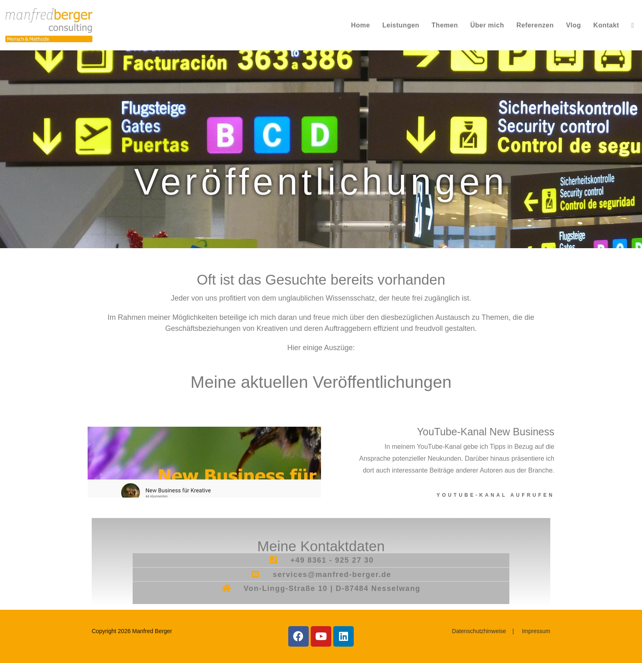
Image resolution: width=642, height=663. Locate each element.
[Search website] (632, 25)
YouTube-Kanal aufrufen (495, 495)
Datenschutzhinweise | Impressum (501, 631)
